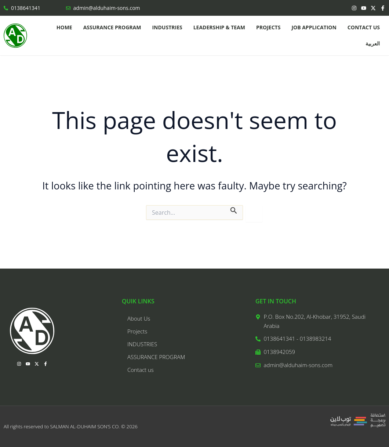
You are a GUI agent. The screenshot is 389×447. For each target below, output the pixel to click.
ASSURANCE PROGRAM (112, 27)
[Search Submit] (233, 209)
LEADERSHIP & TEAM (219, 27)
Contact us (364, 27)
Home (64, 27)
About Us (138, 318)
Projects (268, 27)
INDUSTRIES (167, 27)
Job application (313, 27)
